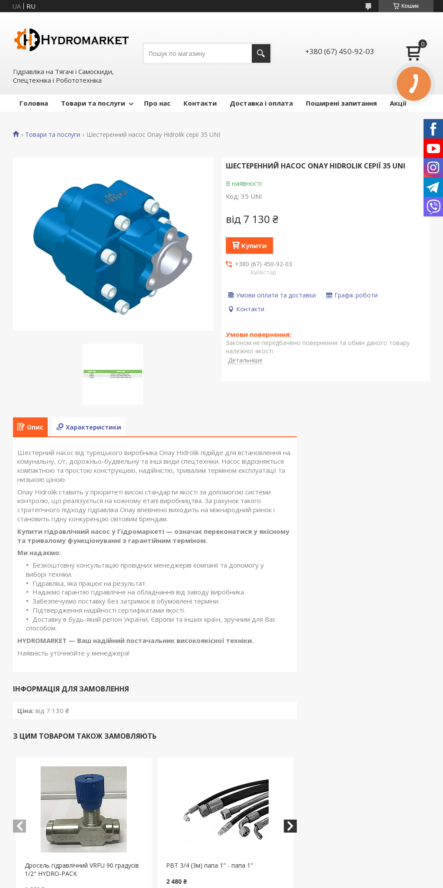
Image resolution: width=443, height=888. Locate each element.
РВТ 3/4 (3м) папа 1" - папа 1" (209, 865)
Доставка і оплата (261, 103)
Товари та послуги (93, 103)
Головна (33, 103)
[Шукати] (261, 53)
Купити (253, 245)
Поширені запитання (341, 103)
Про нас (157, 103)
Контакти (200, 103)
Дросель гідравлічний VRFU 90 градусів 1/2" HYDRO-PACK (82, 869)
